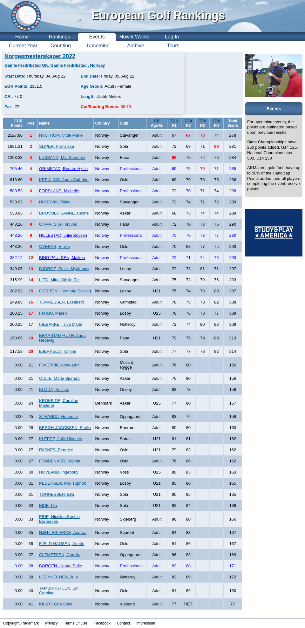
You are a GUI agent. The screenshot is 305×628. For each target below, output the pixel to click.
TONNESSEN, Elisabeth (61, 302)
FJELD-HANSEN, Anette (61, 543)
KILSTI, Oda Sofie (55, 604)
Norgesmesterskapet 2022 (39, 56)
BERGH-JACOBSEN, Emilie (65, 427)
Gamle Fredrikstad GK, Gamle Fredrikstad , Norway (54, 65)
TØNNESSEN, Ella (56, 494)
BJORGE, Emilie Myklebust (64, 268)
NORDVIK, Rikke (55, 202)
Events (97, 36)
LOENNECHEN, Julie (58, 577)
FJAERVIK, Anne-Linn (59, 365)
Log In (172, 36)
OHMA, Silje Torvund (58, 224)
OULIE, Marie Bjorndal (59, 378)
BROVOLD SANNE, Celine (64, 213)
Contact (123, 623)
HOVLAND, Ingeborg (58, 472)
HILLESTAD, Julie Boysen (63, 235)
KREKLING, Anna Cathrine (63, 179)
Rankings (59, 36)
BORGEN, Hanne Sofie (60, 565)
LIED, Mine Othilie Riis (59, 279)
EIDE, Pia (48, 505)
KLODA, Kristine (54, 389)
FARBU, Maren (53, 313)
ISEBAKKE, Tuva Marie (60, 324)
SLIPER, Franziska (56, 146)
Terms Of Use (75, 623)
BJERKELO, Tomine (57, 351)
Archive (135, 45)
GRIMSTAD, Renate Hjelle (63, 168)
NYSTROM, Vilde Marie (61, 135)
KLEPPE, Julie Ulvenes (60, 438)
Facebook (102, 623)
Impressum (145, 623)
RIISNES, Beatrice (56, 449)
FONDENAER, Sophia (59, 461)
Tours (173, 45)
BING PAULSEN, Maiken (62, 257)
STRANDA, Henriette (58, 416)
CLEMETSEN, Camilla (59, 554)
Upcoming (98, 45)
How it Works (134, 36)
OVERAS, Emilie (54, 246)
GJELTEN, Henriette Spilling (65, 291)
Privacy (51, 623)
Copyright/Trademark (21, 623)
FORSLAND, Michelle (59, 190)
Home (22, 36)
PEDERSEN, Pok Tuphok (62, 483)
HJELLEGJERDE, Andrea (62, 532)
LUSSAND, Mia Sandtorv (62, 157)
